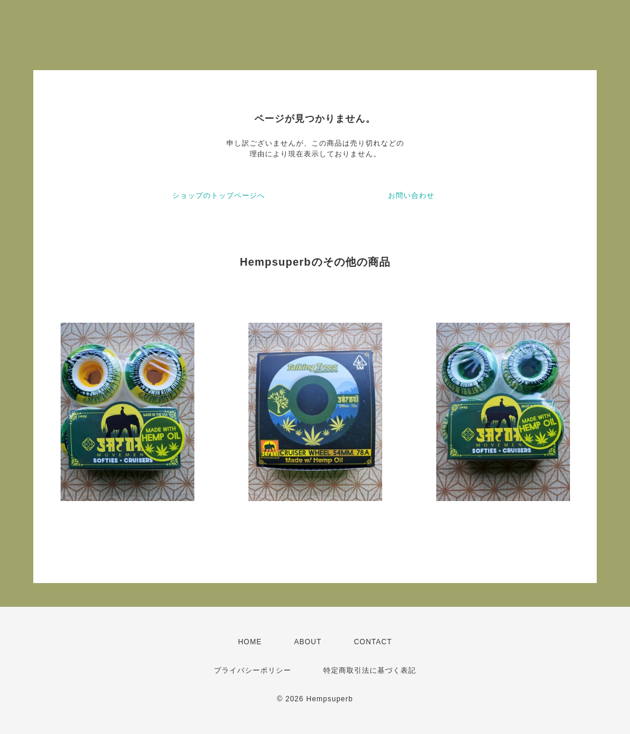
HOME (250, 642)
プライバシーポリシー (252, 670)
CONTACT (373, 642)
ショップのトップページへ (218, 195)
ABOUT (308, 642)
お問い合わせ (411, 195)
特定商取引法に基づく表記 (369, 670)
